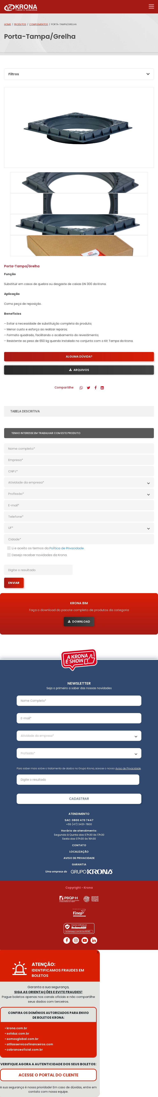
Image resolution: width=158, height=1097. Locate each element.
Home (7, 24)
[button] (81, 388)
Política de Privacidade (66, 548)
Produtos (20, 24)
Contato (79, 845)
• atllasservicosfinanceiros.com (29, 1044)
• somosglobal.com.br (21, 1039)
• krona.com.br (16, 1028)
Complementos (38, 24)
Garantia (79, 864)
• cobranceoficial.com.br (24, 1050)
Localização (79, 851)
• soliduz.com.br (17, 1033)
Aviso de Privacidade (128, 768)
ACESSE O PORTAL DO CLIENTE (48, 1075)
